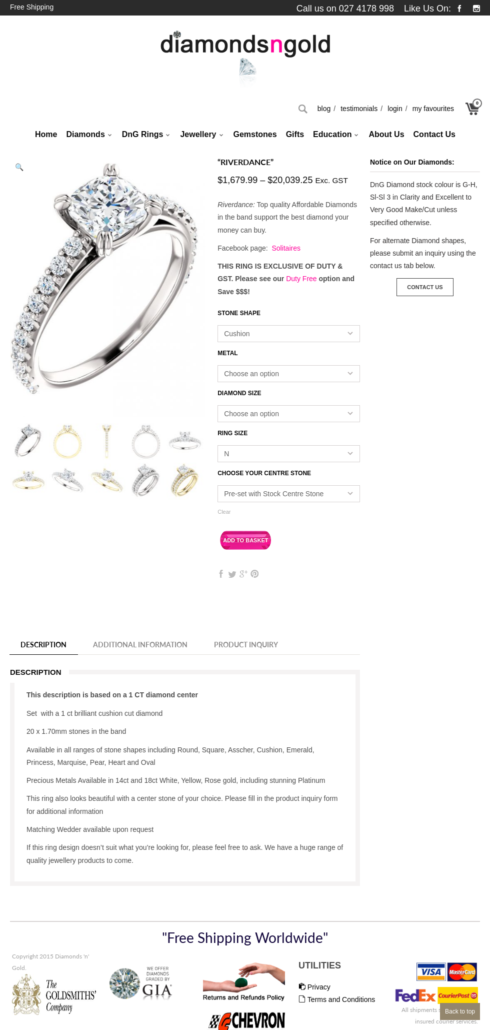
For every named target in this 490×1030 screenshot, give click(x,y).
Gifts (295, 134)
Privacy (314, 987)
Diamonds (89, 135)
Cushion (237, 334)
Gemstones (255, 134)
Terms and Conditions (336, 999)
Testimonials (359, 109)
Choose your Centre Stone (264, 473)
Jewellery (202, 135)
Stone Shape (239, 313)
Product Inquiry (246, 644)
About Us (386, 134)
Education (336, 135)
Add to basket (245, 540)
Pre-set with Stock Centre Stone (274, 494)
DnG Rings (146, 135)
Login (395, 109)
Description (43, 644)
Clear (224, 512)
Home (46, 134)
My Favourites (433, 109)
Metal (228, 353)
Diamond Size (239, 393)
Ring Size (233, 433)
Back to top (460, 1011)
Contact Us (435, 134)
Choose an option (251, 374)
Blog (324, 109)
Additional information (140, 644)
